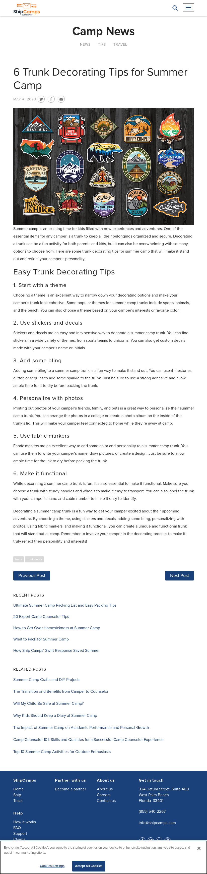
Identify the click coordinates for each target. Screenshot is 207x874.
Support (20, 833)
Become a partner (70, 788)
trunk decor (34, 559)
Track (18, 800)
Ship (17, 794)
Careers (103, 794)
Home (18, 788)
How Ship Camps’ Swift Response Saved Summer (56, 650)
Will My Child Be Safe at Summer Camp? (48, 703)
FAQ (17, 827)
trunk (18, 559)
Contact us (106, 800)
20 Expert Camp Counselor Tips (41, 616)
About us (105, 788)
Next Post (179, 575)
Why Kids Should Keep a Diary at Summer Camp (55, 715)
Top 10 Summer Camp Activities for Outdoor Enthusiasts (62, 751)
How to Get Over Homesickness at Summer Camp (56, 627)
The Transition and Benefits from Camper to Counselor (60, 691)
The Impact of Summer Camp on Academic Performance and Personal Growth (81, 727)
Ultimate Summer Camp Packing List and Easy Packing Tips (64, 605)
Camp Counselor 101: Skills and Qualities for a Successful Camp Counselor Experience (88, 739)
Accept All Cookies (88, 866)
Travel (120, 44)
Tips (102, 44)
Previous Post (31, 575)
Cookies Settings (52, 866)
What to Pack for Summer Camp (41, 639)
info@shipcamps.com (157, 822)
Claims (19, 839)
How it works (24, 821)
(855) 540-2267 (152, 811)
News (85, 44)
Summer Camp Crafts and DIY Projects (46, 679)
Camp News (103, 31)
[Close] (198, 848)
